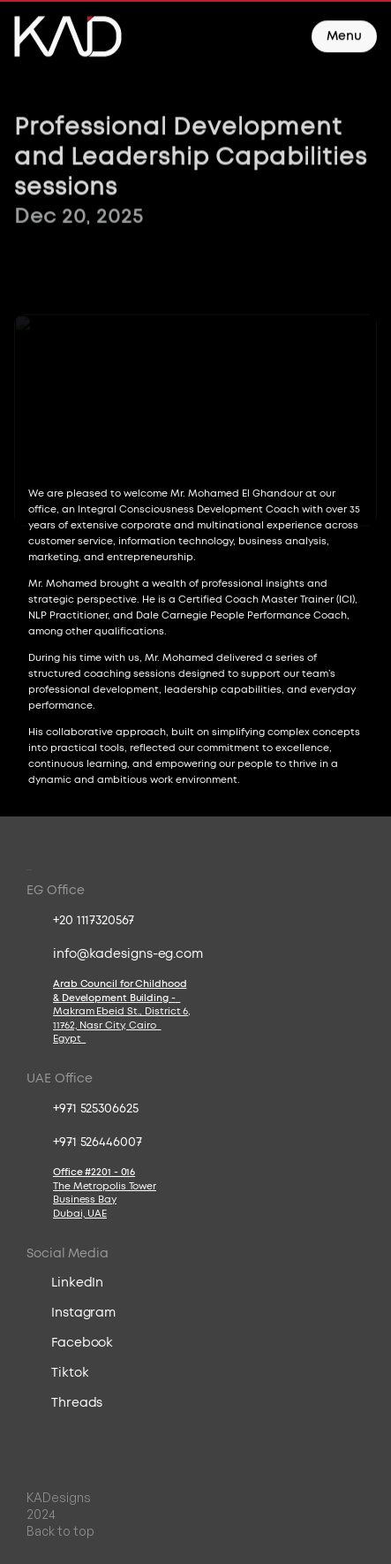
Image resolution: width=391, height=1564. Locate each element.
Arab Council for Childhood (119, 984)
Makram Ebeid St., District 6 (120, 1011)
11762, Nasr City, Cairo (107, 1025)
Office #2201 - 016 (94, 1172)
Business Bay (85, 1199)
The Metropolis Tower (104, 1186)
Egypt (69, 1038)
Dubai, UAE (80, 1213)
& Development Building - (116, 998)
